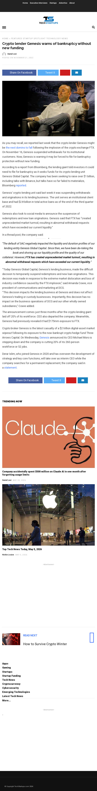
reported (21, 185)
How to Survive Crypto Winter (45, 644)
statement (10, 367)
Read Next (30, 635)
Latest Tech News (12, 696)
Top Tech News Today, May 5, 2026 (22, 549)
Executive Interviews (38, 3)
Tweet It (48, 72)
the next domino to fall (19, 147)
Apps (5, 663)
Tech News (8, 679)
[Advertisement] (48, 595)
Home (25, 3)
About (72, 3)
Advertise (63, 3)
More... (6, 700)
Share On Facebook (19, 72)
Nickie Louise (8, 555)
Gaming (6, 667)
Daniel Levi (6, 480)
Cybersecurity (10, 688)
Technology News (57, 39)
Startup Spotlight (34, 39)
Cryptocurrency (11, 684)
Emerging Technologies (16, 692)
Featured (16, 39)
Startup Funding (11, 675)
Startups (53, 3)
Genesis (44, 337)
